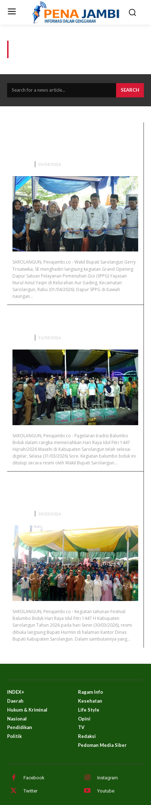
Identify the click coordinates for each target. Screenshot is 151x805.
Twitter (30, 791)
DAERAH (21, 164)
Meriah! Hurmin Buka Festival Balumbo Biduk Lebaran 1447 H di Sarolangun (74, 491)
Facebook (34, 777)
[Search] (130, 90)
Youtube (105, 791)
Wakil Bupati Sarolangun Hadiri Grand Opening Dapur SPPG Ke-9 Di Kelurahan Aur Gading (74, 141)
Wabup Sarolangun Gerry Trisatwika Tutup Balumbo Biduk (73, 319)
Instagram (107, 777)
